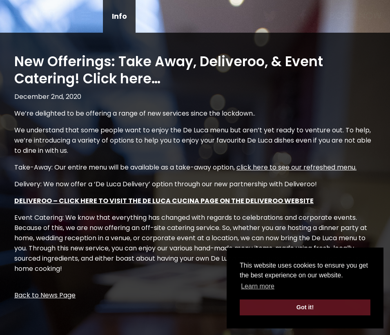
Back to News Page (45, 295)
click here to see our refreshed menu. (296, 167)
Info (119, 16)
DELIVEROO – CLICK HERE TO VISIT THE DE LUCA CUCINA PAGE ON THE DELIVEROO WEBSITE (164, 200)
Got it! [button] (305, 307)
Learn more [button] (257, 286)
